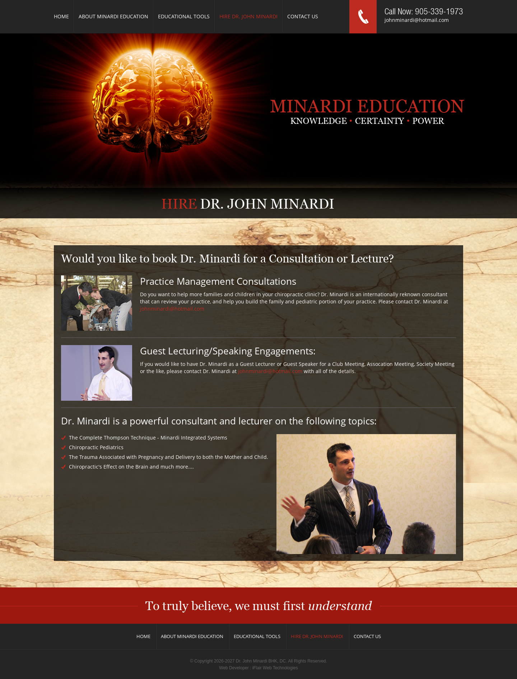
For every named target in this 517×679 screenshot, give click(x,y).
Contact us (302, 16)
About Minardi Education (113, 16)
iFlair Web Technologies (275, 667)
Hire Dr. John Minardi (248, 16)
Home (61, 16)
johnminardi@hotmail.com (417, 20)
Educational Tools (184, 16)
